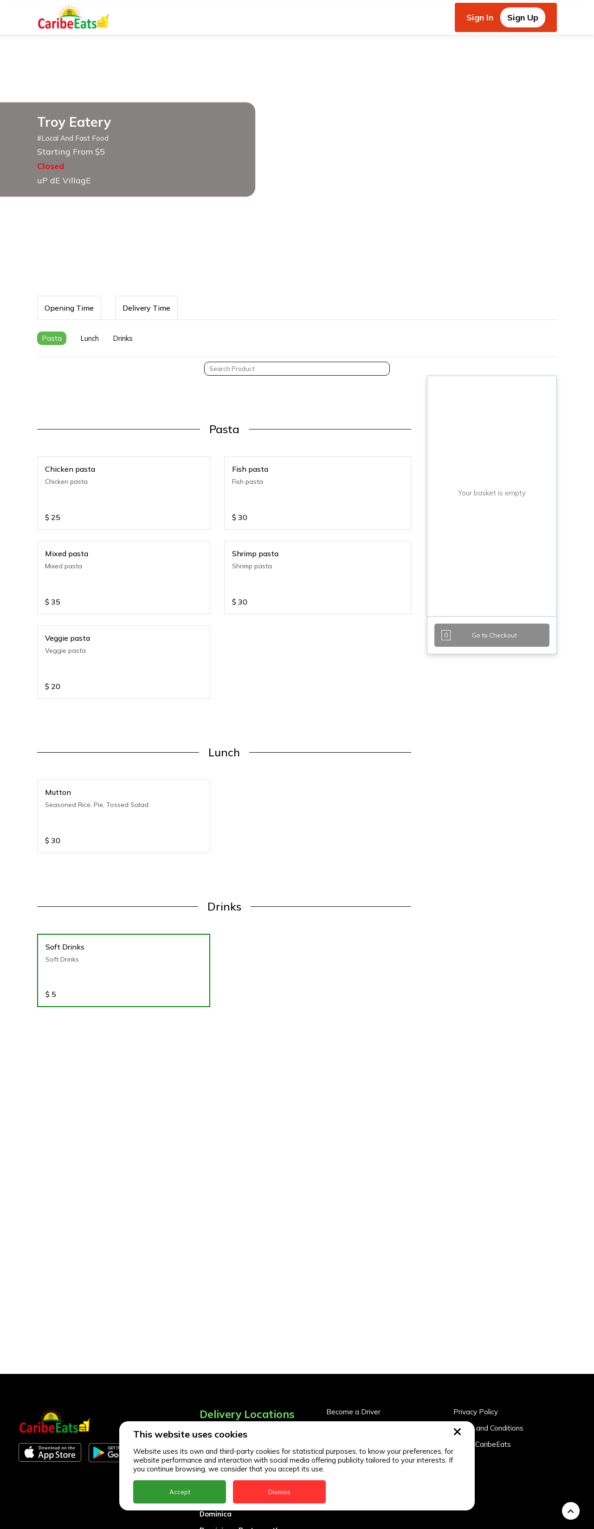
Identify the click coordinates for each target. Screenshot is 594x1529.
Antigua (213, 1376)
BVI (206, 1392)
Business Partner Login (363, 1371)
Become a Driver (353, 1338)
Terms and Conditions (488, 1355)
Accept (179, 1491)
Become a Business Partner (371, 1355)
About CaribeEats (482, 1371)
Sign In (479, 17)
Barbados (217, 1408)
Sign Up (522, 17)
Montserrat (219, 1522)
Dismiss (279, 1491)
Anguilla (214, 1359)
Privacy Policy (475, 1338)
